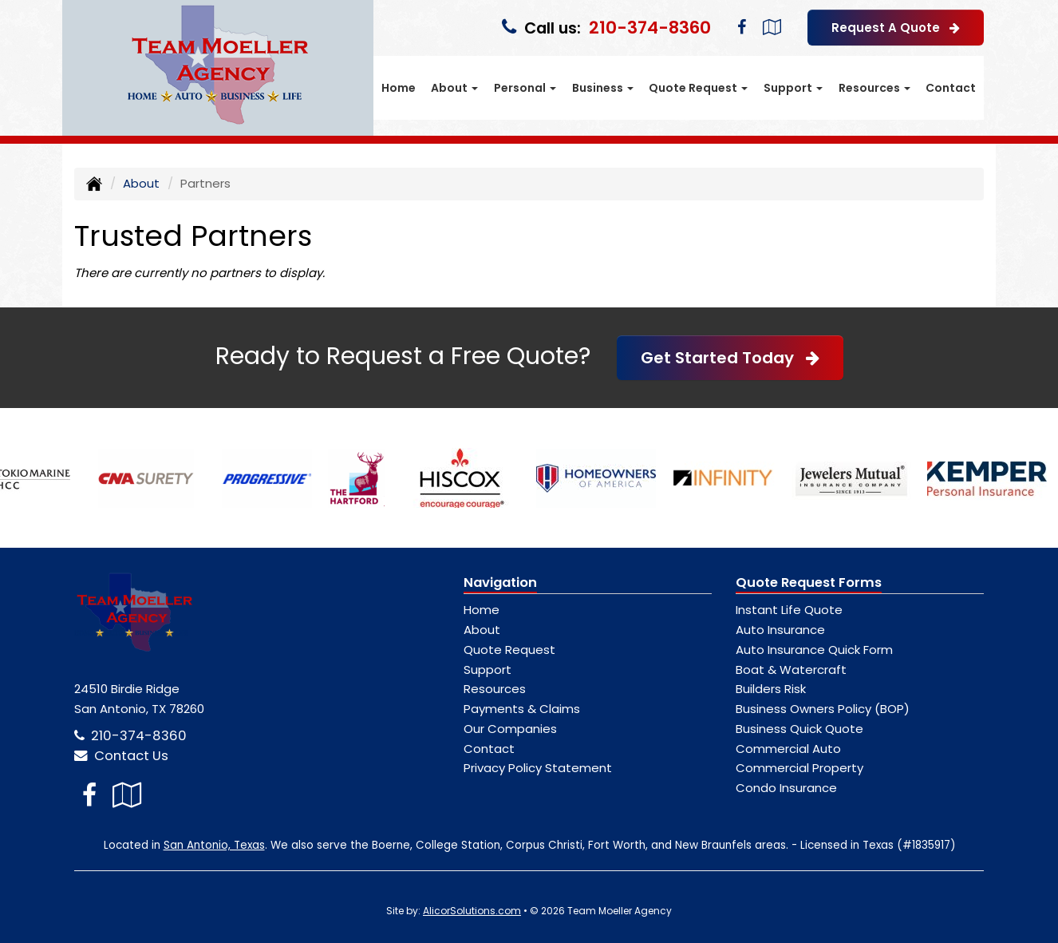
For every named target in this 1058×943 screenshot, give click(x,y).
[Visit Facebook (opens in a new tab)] (741, 27)
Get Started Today (730, 358)
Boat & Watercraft (791, 669)
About (141, 183)
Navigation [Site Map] (500, 582)
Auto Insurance (780, 629)
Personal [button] (525, 88)
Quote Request (509, 649)
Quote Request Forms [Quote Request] (809, 582)
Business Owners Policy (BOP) (823, 708)
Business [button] (603, 88)
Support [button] (793, 88)
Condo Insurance (786, 787)
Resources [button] (874, 88)
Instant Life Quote (789, 609)
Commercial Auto (788, 748)
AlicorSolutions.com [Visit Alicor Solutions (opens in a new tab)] (472, 910)
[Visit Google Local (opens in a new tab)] (772, 27)
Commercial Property (799, 767)
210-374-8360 (650, 27)
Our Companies (510, 728)
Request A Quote (895, 27)
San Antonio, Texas (214, 845)
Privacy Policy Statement (538, 767)
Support (487, 669)
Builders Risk (771, 688)
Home (398, 88)
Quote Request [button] (698, 88)
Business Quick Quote (799, 728)
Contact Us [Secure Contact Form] (121, 756)
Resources (495, 688)
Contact (951, 88)
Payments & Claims (522, 708)
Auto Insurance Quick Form (814, 649)
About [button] (454, 88)
